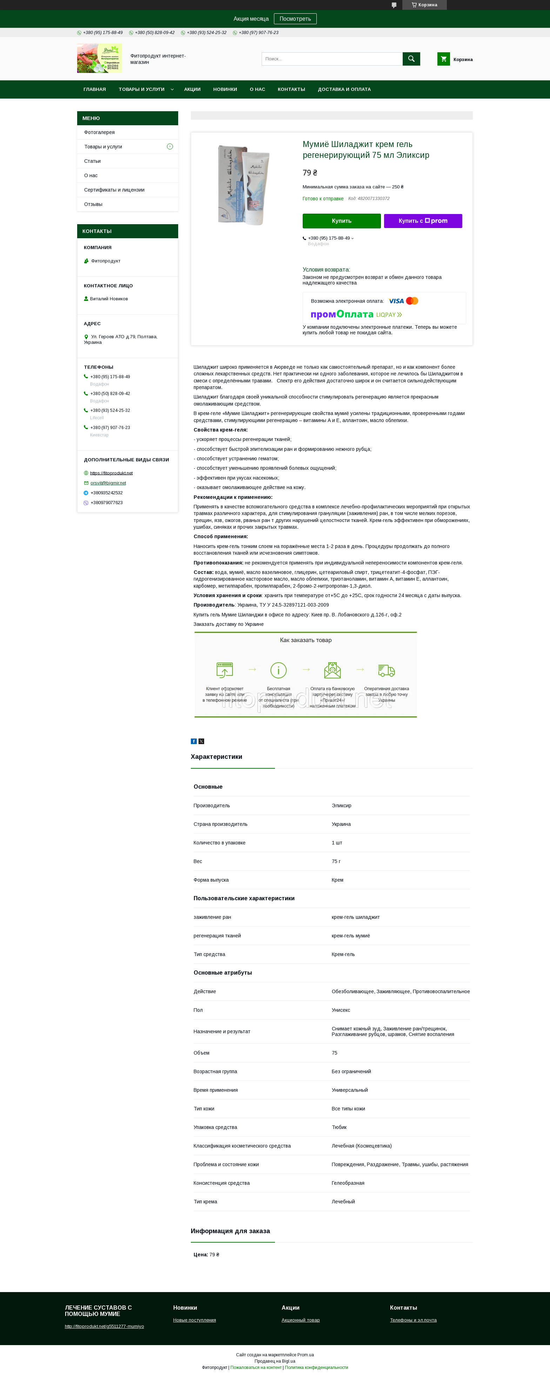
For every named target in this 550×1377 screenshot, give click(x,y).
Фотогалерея (99, 132)
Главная (94, 89)
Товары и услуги (142, 89)
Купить (342, 221)
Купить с (423, 221)
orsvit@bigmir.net (108, 483)
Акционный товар (301, 1320)
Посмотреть (295, 19)
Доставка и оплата (344, 89)
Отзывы (93, 204)
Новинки (225, 89)
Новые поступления (194, 1320)
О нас (257, 89)
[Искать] (411, 59)
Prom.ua (305, 1354)
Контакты (291, 89)
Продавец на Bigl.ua (275, 1361)
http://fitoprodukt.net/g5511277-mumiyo (104, 1326)
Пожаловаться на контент (256, 1367)
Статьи (92, 161)
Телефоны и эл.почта (413, 1320)
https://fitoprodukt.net (111, 472)
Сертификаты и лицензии (114, 190)
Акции (192, 89)
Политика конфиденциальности (316, 1367)
